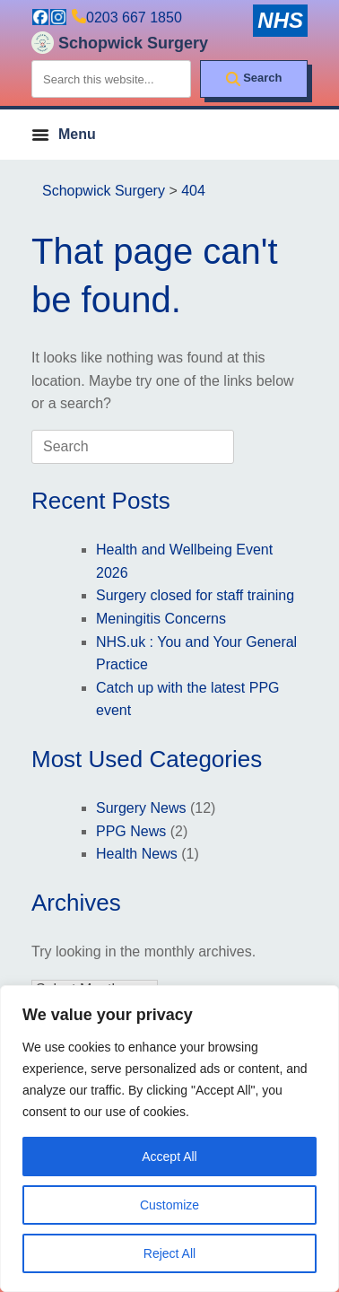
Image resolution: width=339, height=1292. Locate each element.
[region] (169, 1138)
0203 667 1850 (134, 17)
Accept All (169, 1156)
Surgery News (141, 808)
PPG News (131, 831)
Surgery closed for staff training (195, 595)
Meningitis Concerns (161, 618)
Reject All (169, 1253)
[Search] (254, 79)
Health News (137, 853)
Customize (169, 1205)
